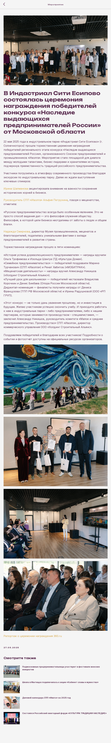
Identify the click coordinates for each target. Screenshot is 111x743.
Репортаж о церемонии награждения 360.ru (33, 636)
